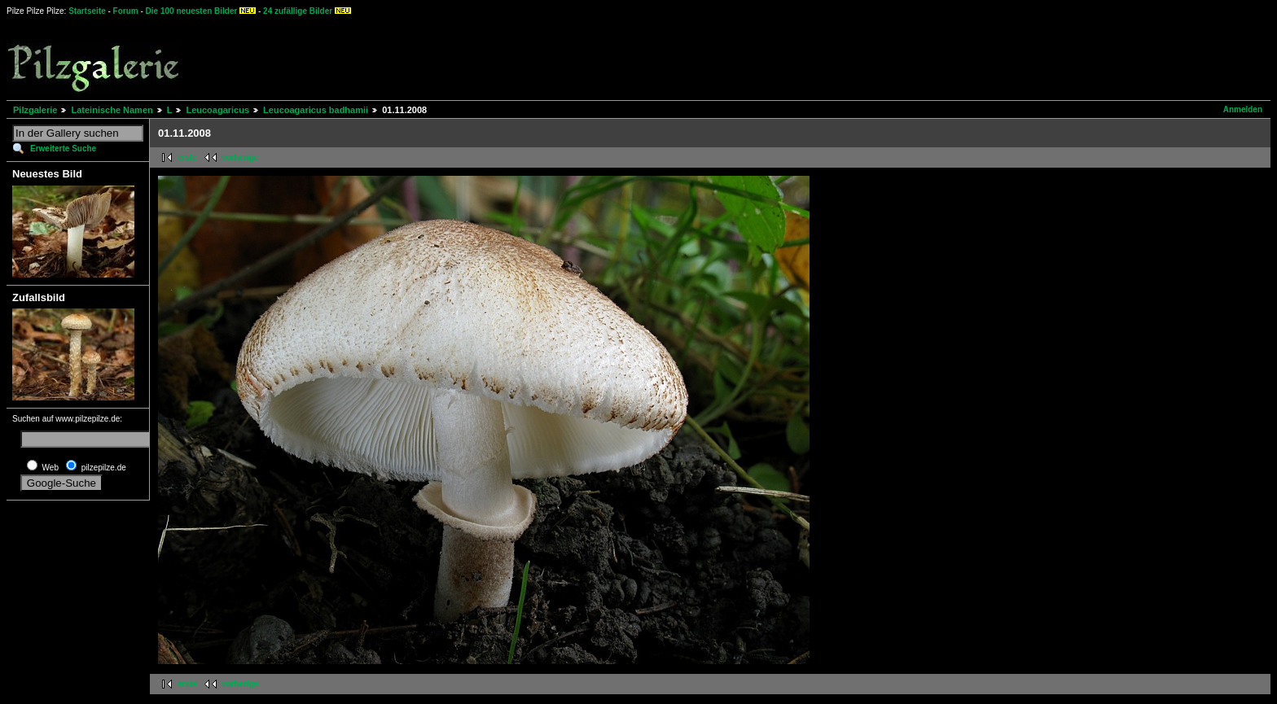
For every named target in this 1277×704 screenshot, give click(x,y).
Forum (125, 11)
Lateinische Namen (111, 110)
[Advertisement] (603, 57)
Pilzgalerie (35, 110)
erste (187, 157)
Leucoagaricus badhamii (315, 110)
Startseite (87, 11)
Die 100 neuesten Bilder (192, 11)
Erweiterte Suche (63, 148)
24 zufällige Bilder (297, 11)
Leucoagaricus (217, 110)
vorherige (240, 157)
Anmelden (1242, 109)
